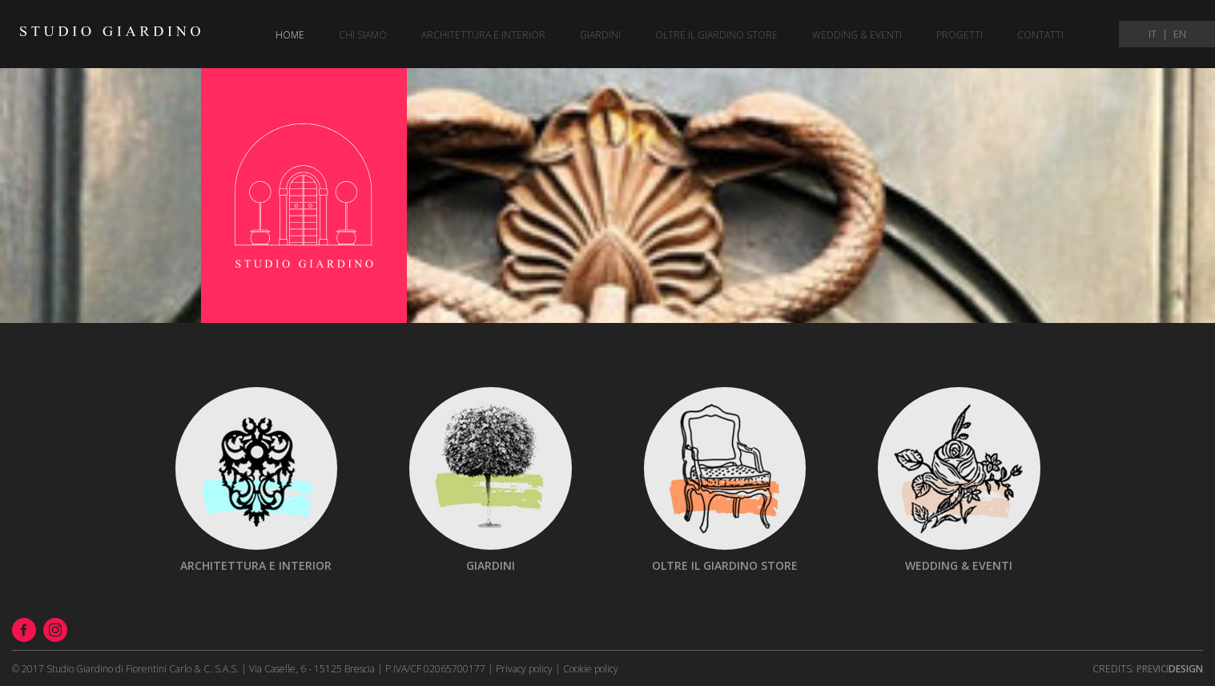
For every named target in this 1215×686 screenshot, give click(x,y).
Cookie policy (590, 669)
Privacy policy (524, 669)
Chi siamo (363, 35)
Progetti (959, 35)
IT (1153, 34)
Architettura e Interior (483, 35)
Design (1170, 669)
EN (1179, 34)
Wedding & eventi (857, 35)
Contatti (1040, 35)
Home (290, 35)
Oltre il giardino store (716, 35)
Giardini (600, 35)
